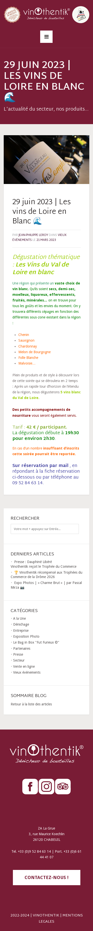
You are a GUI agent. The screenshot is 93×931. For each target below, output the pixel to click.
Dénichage (21, 624)
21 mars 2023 (46, 240)
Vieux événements (26, 672)
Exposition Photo (26, 636)
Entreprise (21, 630)
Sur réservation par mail (40, 466)
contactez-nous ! (46, 877)
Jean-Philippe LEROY (33, 235)
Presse (18, 654)
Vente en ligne (24, 666)
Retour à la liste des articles (31, 704)
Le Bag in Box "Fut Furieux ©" (36, 642)
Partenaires (21, 648)
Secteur (19, 660)
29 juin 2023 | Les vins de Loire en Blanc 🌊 (41, 212)
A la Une (19, 618)
